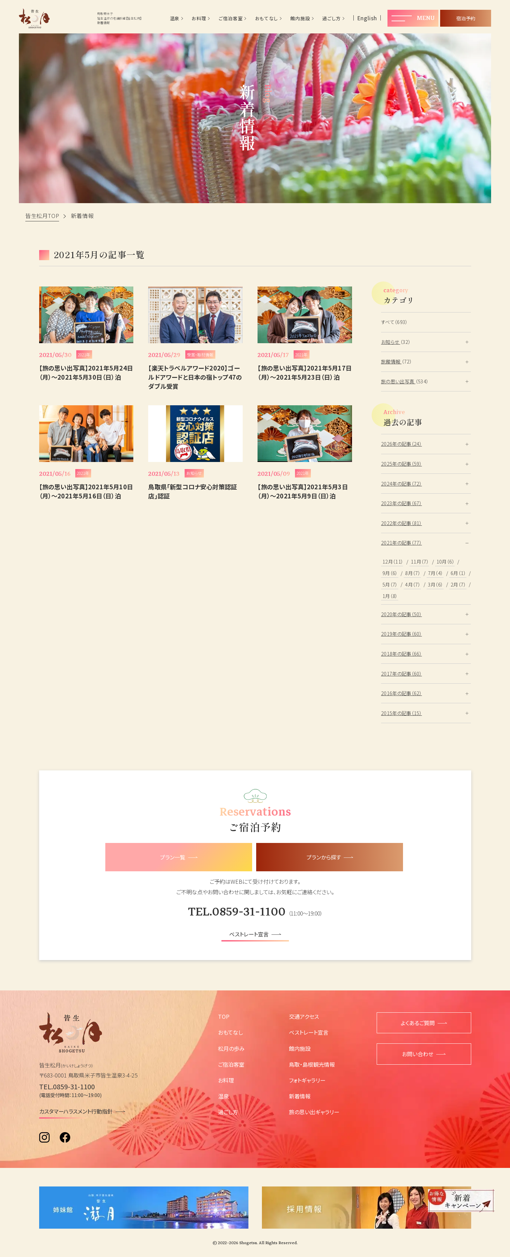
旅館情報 (391, 361)
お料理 (199, 18)
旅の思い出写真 (398, 381)
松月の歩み (231, 1048)
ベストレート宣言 (308, 1032)
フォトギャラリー (307, 1080)
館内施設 (300, 18)
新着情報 (300, 1096)
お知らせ (390, 341)
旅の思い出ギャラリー (314, 1112)
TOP (224, 1016)
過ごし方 (331, 18)
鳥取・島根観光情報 (312, 1064)
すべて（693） (394, 322)
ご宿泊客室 (231, 18)
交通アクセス (304, 1016)
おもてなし (266, 18)
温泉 (175, 18)
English (367, 18)
